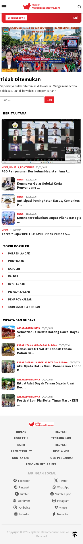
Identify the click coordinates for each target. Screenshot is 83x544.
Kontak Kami (21, 458)
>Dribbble (21, 508)
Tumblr (21, 494)
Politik (14, 167)
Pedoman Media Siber (41, 464)
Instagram (60, 501)
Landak (39, 362)
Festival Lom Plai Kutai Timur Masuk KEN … (47, 402)
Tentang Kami (61, 438)
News (5, 167)
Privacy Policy (21, 451)
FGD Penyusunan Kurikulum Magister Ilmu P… (36, 171)
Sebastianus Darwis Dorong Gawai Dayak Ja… (48, 334)
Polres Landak (19, 253)
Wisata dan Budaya (28, 328)
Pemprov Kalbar (20, 299)
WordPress (21, 501)
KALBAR (13, 276)
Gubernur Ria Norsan (24, 307)
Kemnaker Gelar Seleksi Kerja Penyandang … (39, 186)
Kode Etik (21, 438)
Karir (21, 445)
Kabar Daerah (25, 362)
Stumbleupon (60, 494)
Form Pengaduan (61, 458)
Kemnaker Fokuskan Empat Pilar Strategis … (49, 220)
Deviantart (60, 514)
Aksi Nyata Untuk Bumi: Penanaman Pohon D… (49, 368)
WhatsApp (60, 487)
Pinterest (21, 487)
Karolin (14, 269)
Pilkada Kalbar (19, 292)
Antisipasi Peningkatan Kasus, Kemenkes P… (48, 203)
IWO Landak (16, 284)
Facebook (21, 481)
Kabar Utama (25, 345)
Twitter (60, 481)
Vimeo (60, 508)
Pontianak (27, 167)
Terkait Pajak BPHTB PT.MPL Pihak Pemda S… (36, 234)
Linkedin (21, 514)
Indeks (21, 432)
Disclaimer (61, 451)
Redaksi (61, 432)
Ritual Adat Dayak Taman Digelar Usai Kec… (45, 385)
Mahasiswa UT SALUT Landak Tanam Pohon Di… (44, 351)
